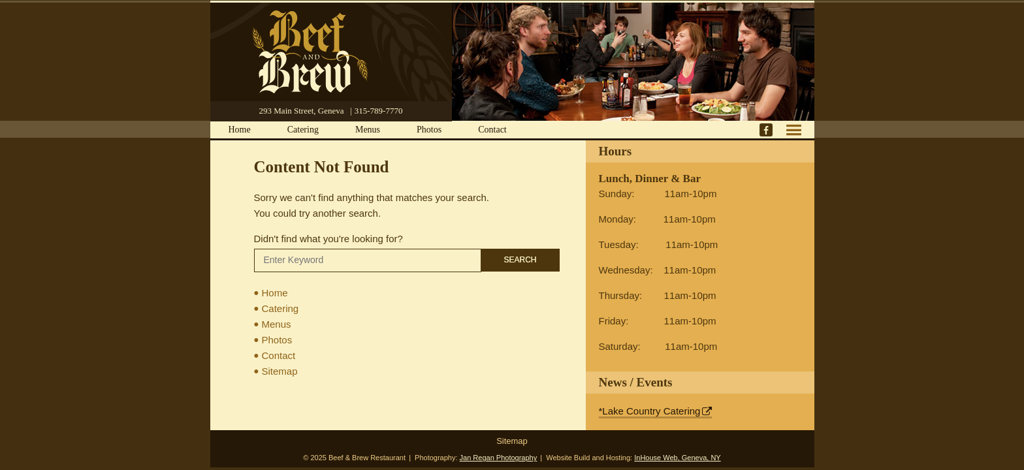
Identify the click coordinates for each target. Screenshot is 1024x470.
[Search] (367, 260)
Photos (429, 129)
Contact (492, 129)
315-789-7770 (379, 111)
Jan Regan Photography (498, 458)
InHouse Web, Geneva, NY (677, 458)
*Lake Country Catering (650, 410)
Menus (367, 129)
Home (240, 129)
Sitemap (280, 371)
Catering (303, 129)
